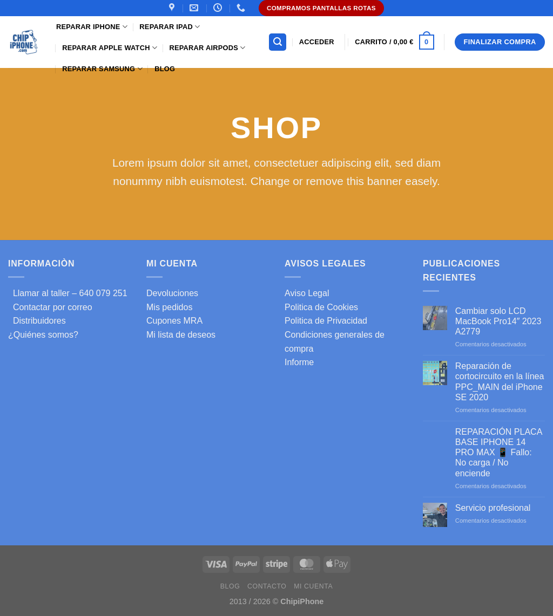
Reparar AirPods (207, 48)
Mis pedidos (169, 307)
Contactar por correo (50, 307)
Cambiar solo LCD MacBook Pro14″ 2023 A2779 (498, 321)
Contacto (266, 586)
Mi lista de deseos (180, 334)
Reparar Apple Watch (109, 48)
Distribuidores (37, 320)
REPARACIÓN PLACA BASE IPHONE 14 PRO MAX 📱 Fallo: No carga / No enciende (498, 452)
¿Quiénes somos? (43, 334)
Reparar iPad (169, 27)
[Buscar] (277, 42)
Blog (164, 69)
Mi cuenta (313, 586)
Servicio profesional (493, 507)
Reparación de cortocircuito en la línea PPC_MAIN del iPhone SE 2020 (499, 381)
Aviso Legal (307, 293)
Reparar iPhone (91, 27)
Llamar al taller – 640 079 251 (67, 293)
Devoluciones (172, 293)
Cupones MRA (174, 320)
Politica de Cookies (321, 307)
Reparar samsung (102, 69)
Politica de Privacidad (326, 320)
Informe (299, 362)
